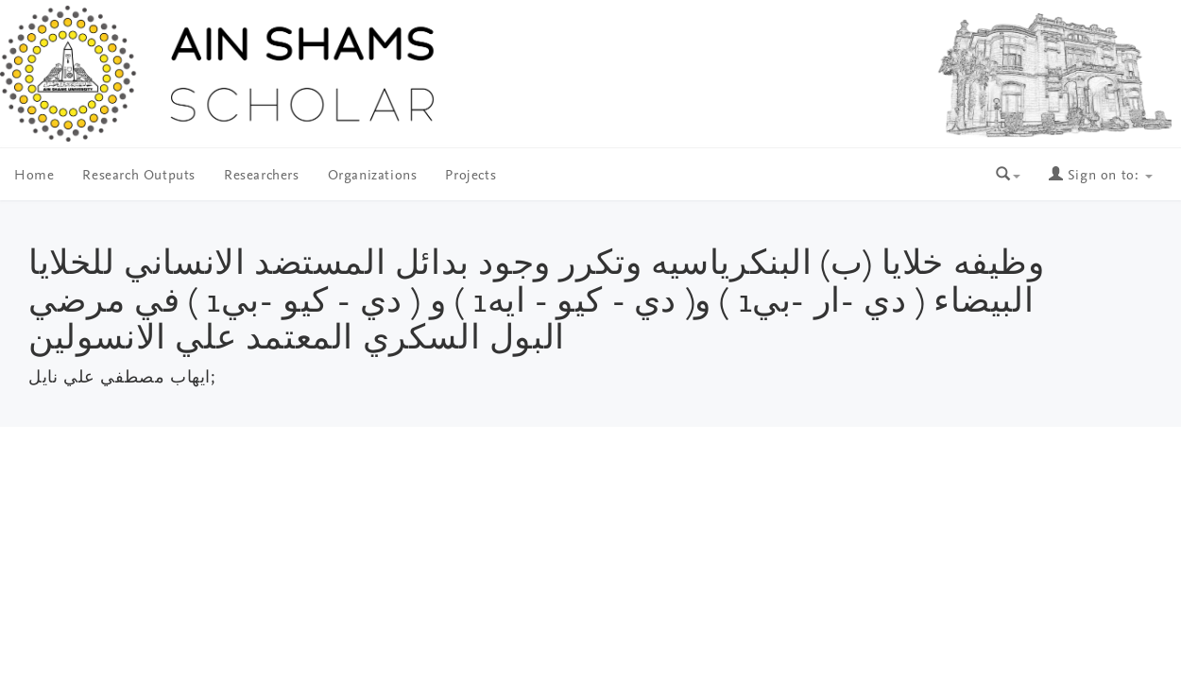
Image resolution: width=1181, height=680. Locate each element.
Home (34, 176)
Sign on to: (1101, 176)
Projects (470, 176)
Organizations (373, 176)
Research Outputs (139, 176)
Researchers (262, 176)
